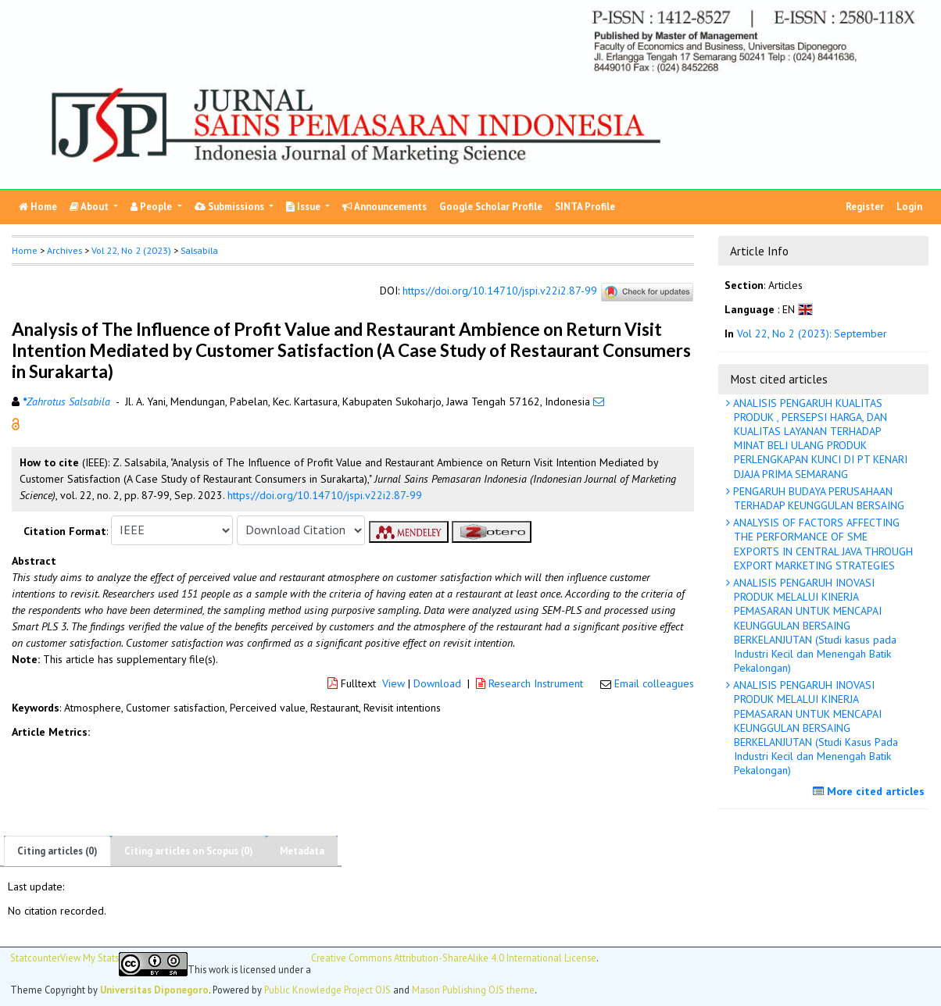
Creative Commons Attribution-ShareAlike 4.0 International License (453, 958)
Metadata (302, 851)
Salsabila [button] (199, 250)
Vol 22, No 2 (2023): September (812, 333)
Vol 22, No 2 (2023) (131, 250)
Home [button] (25, 250)
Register (865, 206)
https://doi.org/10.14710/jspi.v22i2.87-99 (500, 291)
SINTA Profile (585, 206)
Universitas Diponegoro (154, 989)
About (90, 206)
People (152, 206)
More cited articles (871, 791)
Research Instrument (531, 683)
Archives (64, 250)
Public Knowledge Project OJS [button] (327, 989)
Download (437, 683)
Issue (304, 206)
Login (909, 206)
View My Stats (89, 958)
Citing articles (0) (57, 851)
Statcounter (35, 957)
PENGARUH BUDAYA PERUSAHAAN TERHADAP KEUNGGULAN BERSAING (817, 498)
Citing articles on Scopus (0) (188, 851)
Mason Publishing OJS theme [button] (473, 989)
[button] (16, 423)
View (393, 683)
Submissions (231, 206)
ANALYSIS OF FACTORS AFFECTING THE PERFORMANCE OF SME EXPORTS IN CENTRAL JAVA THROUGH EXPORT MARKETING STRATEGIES (821, 544)
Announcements (384, 206)
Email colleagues (654, 683)
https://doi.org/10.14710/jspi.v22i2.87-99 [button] (324, 495)
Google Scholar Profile (490, 206)
